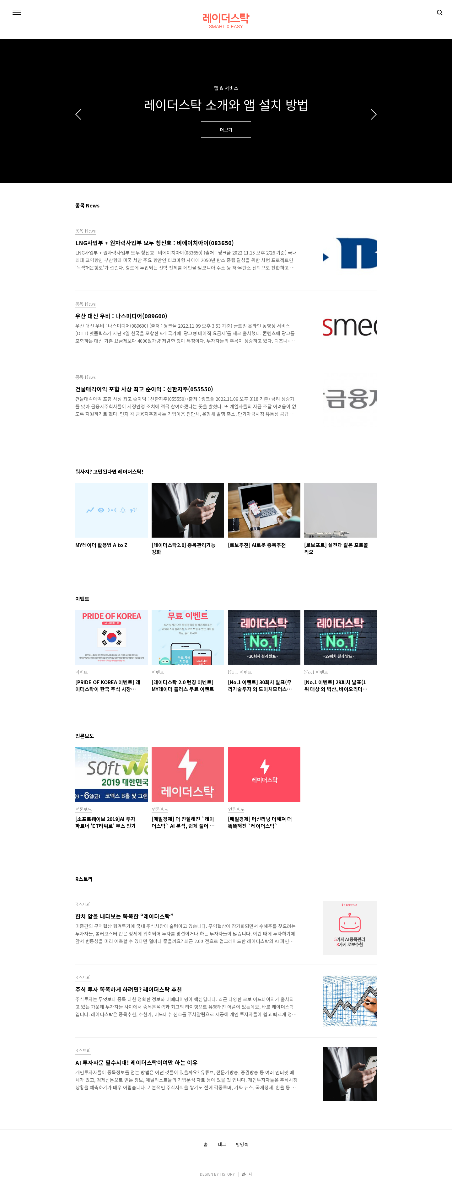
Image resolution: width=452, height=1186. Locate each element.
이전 (78, 114)
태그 (222, 1144)
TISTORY (227, 1174)
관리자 (247, 1174)
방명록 (242, 1144)
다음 (374, 114)
